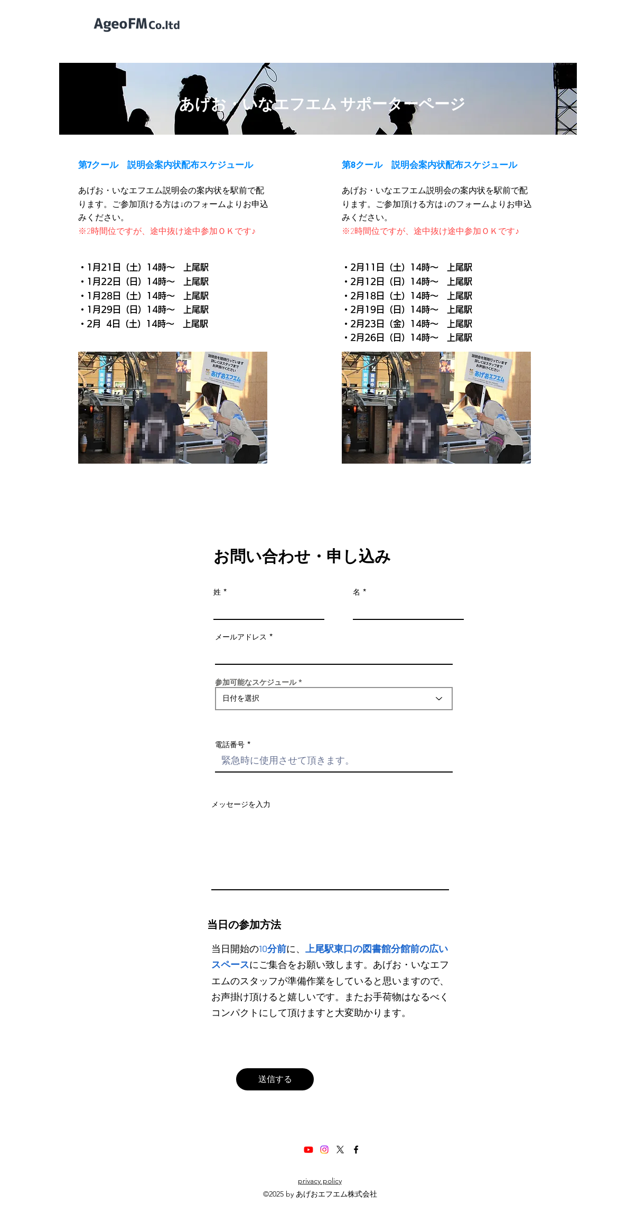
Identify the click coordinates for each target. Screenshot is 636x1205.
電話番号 (230, 744)
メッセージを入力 (240, 804)
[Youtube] (308, 1149)
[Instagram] (324, 1149)
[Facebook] (356, 1149)
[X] (340, 1149)
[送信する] (275, 1079)
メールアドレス (241, 637)
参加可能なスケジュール (255, 682)
